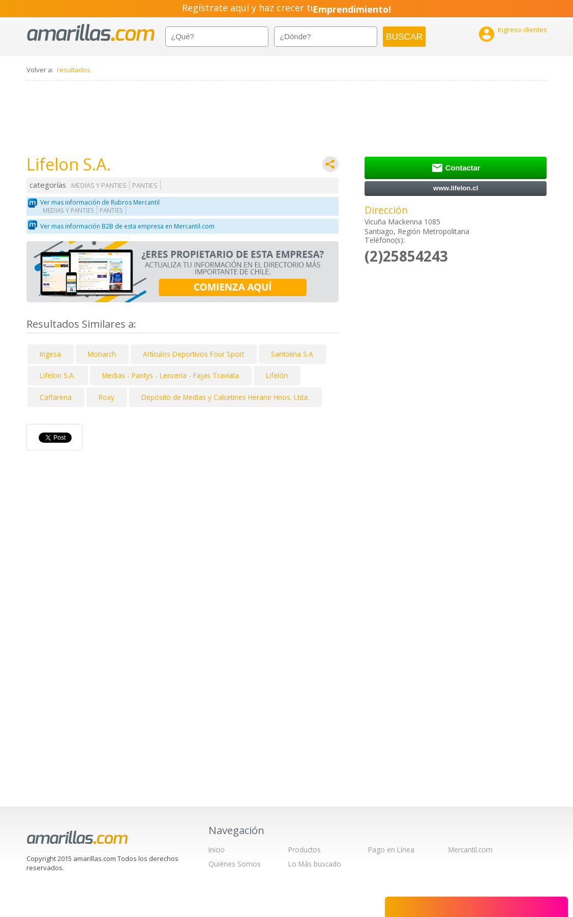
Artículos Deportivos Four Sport (193, 354)
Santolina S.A (292, 354)
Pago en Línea (391, 849)
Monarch (102, 354)
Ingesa (50, 354)
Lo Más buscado (314, 864)
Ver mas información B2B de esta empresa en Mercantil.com (127, 226)
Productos (304, 849)
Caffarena (56, 397)
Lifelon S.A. (57, 375)
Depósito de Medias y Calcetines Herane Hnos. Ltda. (225, 397)
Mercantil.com (470, 849)
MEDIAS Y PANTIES (99, 185)
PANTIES (145, 185)
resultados (74, 69)
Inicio (216, 849)
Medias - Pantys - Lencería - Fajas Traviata (170, 375)
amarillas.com (90, 32)
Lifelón (277, 375)
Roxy (106, 397)
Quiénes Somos (234, 864)
